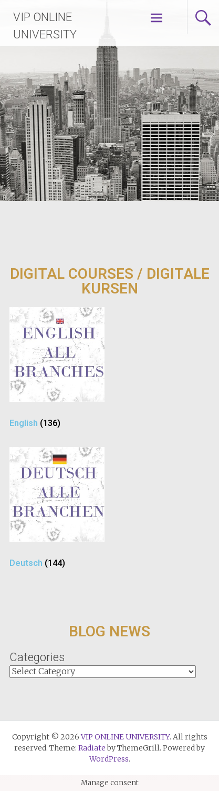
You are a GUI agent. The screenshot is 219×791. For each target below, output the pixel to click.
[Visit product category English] (56, 372)
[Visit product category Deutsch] (56, 511)
